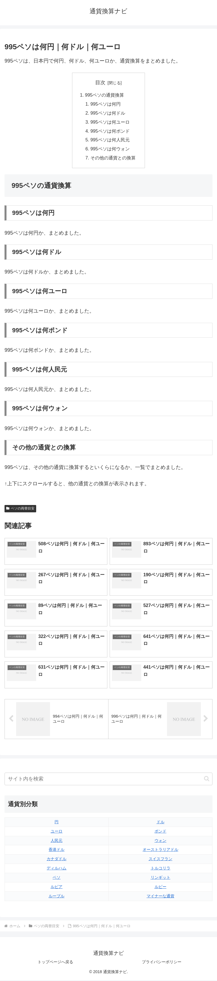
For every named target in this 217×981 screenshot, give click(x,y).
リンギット (160, 878)
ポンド (160, 832)
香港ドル (56, 850)
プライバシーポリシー (161, 963)
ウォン (160, 841)
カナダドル (56, 860)
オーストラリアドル (160, 850)
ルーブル (56, 897)
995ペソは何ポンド (110, 131)
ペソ (56, 878)
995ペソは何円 (105, 104)
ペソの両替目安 (20, 509)
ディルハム (56, 869)
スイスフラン (160, 860)
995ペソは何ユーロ (110, 122)
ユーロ (56, 832)
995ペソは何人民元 (110, 140)
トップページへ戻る (55, 963)
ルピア (56, 888)
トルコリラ (160, 869)
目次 (100, 82)
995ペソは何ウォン (110, 149)
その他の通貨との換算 (113, 159)
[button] (207, 780)
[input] (108, 779)
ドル (160, 822)
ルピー (160, 888)
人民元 (56, 841)
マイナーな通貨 (160, 897)
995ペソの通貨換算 (104, 95)
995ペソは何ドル (107, 113)
